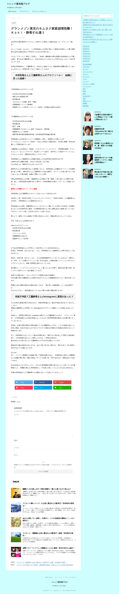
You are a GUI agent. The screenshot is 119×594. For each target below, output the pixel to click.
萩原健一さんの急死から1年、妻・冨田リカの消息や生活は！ (103, 145)
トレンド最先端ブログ (18, 4)
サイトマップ (24, 11)
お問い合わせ (12, 11)
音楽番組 (86, 106)
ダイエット (86, 76)
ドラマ (15, 397)
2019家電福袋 (87, 64)
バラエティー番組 (88, 84)
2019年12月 (86, 53)
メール (16, 448)
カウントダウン (88, 72)
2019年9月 (86, 61)
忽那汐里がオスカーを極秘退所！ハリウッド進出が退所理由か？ (103, 160)
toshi (18, 402)
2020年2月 (86, 49)
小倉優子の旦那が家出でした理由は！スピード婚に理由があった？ (103, 117)
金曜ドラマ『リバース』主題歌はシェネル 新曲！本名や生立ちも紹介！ (49, 548)
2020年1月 (86, 51)
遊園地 (85, 103)
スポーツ (86, 74)
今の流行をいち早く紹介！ (59, 585)
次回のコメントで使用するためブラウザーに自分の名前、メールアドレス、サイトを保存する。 (43, 466)
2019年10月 (86, 58)
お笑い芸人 (86, 67)
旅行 (84, 89)
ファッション (87, 86)
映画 (84, 91)
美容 (84, 98)
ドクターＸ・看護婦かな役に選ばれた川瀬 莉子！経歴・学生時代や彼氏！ (42, 562)
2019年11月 (86, 56)
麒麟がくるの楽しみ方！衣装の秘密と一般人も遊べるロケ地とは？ (47, 489)
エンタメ (86, 69)
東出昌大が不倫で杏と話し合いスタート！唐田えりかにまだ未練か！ (103, 174)
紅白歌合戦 (86, 96)
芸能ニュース (87, 101)
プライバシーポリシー (39, 11)
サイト (16, 455)
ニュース (86, 81)
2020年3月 (86, 46)
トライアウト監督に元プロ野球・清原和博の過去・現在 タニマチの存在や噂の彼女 (45, 565)
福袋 (84, 93)
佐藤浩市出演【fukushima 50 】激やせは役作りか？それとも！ (103, 131)
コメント (17, 414)
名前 (16, 440)
